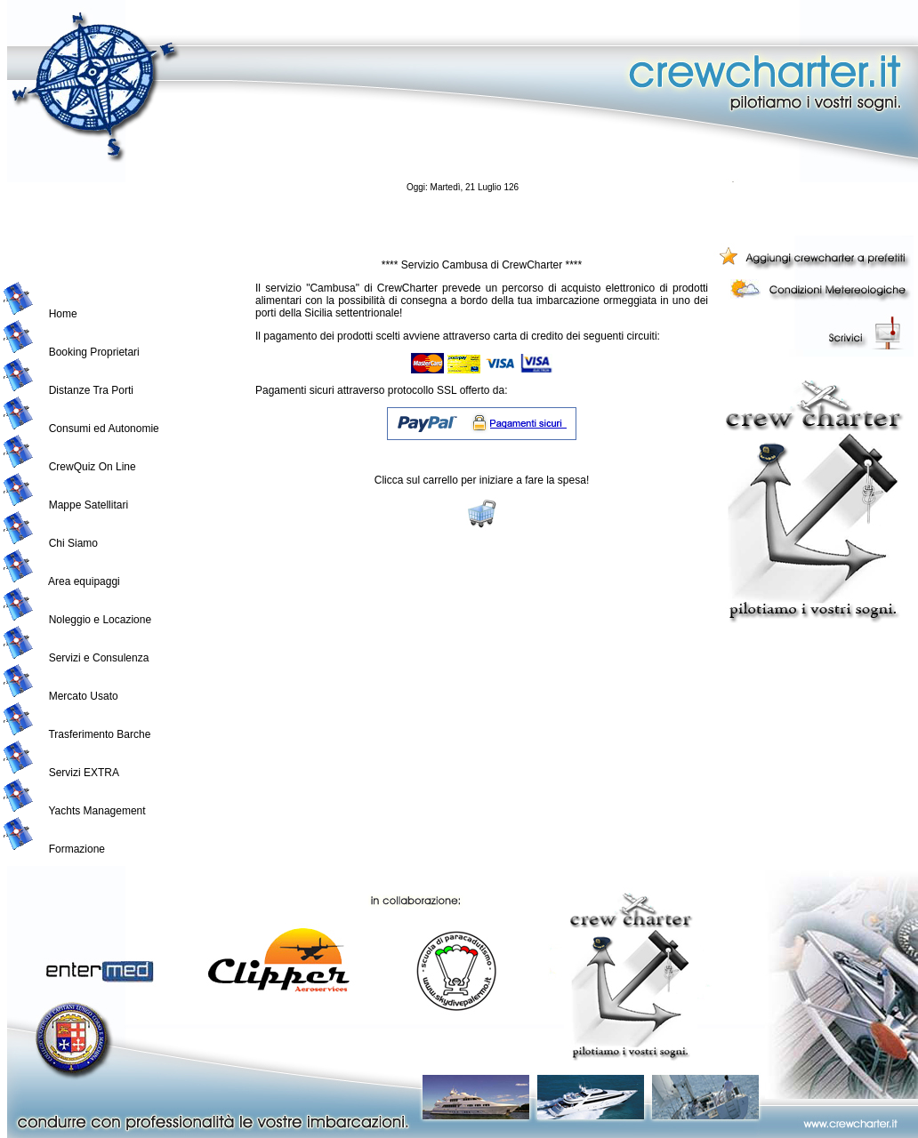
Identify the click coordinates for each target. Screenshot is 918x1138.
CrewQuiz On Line (92, 467)
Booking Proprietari (94, 352)
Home (63, 314)
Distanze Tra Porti (91, 390)
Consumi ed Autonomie (104, 428)
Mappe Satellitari (88, 505)
